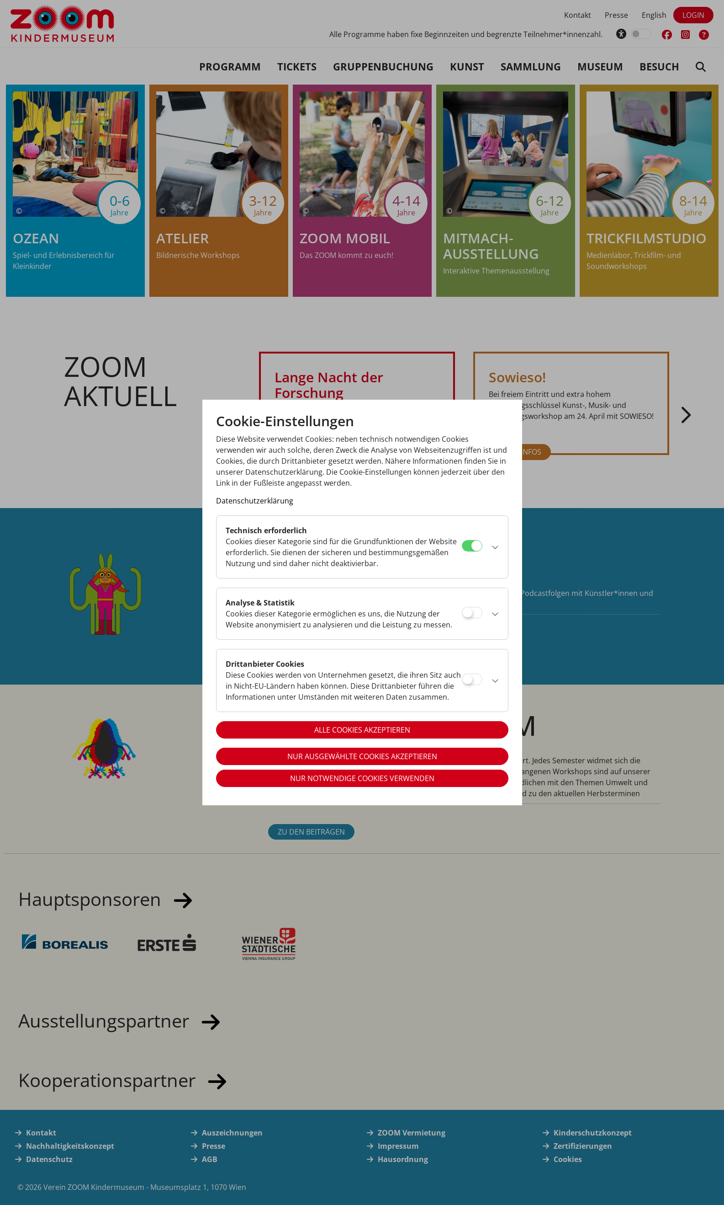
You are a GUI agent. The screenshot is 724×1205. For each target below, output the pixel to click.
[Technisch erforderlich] (472, 546)
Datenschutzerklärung (254, 501)
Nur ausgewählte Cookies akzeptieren (362, 756)
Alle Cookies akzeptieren (362, 730)
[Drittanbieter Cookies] (472, 679)
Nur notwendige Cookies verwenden (362, 778)
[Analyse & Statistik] (472, 612)
